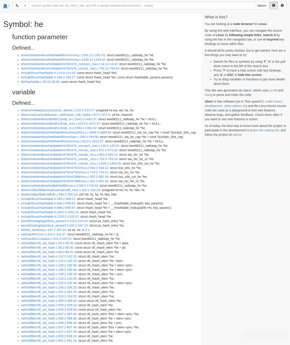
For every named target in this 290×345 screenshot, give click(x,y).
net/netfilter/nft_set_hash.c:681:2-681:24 (49, 340)
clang (208, 95)
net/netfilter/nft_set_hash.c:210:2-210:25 (49, 278)
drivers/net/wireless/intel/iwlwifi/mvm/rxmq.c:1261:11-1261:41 (63, 55)
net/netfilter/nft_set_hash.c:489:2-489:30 (49, 300)
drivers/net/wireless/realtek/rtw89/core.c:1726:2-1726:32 (59, 185)
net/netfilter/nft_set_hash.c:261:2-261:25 (49, 292)
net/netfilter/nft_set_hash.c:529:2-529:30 (49, 309)
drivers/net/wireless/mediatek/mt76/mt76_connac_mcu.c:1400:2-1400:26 (71, 163)
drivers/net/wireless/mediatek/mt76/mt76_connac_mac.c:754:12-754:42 (70, 68)
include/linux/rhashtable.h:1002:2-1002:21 (50, 212)
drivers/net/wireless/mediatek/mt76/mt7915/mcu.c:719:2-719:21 (64, 172)
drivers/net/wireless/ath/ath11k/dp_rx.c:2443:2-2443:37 (59, 119)
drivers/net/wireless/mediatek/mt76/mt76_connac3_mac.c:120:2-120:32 (70, 145)
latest (262, 5)
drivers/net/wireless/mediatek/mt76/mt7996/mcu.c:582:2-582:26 (64, 176)
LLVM (273, 90)
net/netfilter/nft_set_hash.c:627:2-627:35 (49, 331)
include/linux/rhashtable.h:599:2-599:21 (48, 199)
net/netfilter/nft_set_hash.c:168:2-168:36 (49, 265)
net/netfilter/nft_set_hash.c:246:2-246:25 (49, 287)
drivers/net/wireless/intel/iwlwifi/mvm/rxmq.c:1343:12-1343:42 (63, 59)
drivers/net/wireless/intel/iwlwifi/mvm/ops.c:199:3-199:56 (59, 137)
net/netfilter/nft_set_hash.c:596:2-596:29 (49, 323)
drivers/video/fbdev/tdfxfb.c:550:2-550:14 (49, 194)
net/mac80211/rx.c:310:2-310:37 (43, 234)
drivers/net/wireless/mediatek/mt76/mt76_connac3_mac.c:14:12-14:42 (69, 64)
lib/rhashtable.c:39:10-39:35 (40, 81)
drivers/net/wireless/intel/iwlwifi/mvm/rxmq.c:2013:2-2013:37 (62, 141)
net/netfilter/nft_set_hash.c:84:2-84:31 (47, 252)
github (237, 134)
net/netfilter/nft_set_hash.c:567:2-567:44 (49, 314)
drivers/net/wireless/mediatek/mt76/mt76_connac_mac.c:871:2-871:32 (69, 150)
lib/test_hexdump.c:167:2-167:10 (43, 230)
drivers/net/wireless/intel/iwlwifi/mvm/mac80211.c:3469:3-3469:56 (66, 132)
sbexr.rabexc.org (235, 106)
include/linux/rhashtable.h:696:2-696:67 (48, 207)
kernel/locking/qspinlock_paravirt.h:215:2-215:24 (54, 221)
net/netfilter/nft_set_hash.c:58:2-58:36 (47, 247)
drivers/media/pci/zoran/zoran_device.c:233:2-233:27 (57, 110)
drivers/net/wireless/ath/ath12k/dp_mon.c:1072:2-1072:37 (60, 123)
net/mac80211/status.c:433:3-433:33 (46, 238)
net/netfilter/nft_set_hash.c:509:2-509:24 (49, 305)
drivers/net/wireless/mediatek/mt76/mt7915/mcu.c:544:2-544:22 (64, 168)
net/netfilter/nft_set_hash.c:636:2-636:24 (49, 336)
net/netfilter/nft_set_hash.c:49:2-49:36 (47, 243)
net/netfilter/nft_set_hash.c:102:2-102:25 (49, 256)
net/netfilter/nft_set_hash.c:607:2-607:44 (49, 327)
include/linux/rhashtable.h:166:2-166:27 (48, 77)
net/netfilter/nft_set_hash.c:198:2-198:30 (49, 274)
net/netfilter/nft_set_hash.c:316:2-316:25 (49, 296)
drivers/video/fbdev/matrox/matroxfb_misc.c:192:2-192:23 (60, 190)
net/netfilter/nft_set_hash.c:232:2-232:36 (49, 283)
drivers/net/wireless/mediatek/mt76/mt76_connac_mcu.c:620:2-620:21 (69, 154)
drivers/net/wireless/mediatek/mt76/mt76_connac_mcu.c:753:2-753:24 (69, 159)
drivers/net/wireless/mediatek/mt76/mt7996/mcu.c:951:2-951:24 (64, 181)
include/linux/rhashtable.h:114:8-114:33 (48, 73)
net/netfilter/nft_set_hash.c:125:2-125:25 (49, 261)
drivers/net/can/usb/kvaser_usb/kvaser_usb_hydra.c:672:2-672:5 (65, 114)
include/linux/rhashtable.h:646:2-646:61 (48, 203)
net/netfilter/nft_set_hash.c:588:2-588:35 (49, 318)
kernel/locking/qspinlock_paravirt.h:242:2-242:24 (54, 225)
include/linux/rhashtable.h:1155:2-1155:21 (50, 216)
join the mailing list (266, 130)
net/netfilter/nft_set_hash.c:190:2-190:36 (49, 269)
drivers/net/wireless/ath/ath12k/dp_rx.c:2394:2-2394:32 (59, 128)
